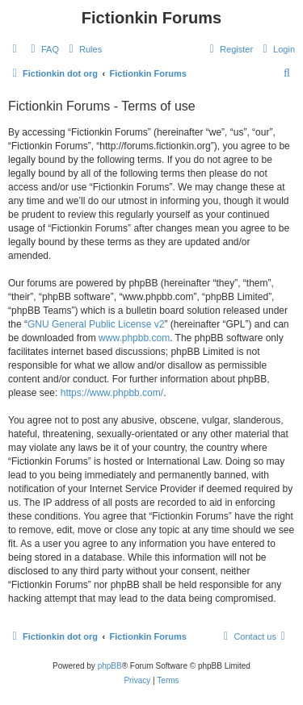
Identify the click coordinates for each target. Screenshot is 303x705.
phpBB (110, 665)
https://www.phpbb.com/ (112, 392)
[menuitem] (43, 49)
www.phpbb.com (134, 338)
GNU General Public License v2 (95, 324)
